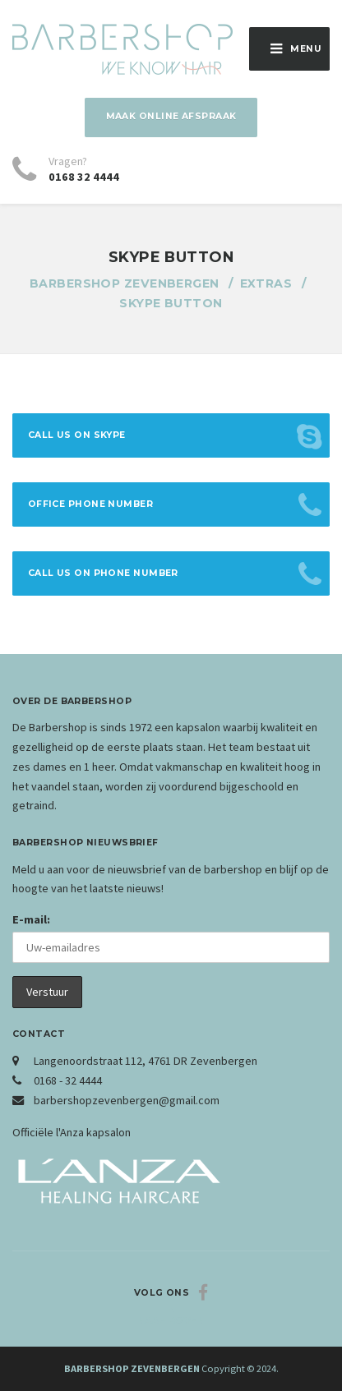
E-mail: (31, 919)
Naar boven (171, 1320)
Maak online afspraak (171, 116)
